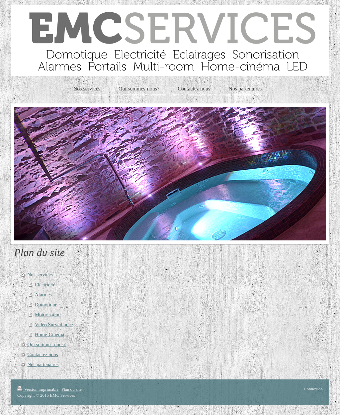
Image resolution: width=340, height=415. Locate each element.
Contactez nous (43, 354)
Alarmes (43, 294)
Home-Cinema (49, 334)
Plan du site (71, 389)
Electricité (45, 284)
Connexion (313, 388)
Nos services (40, 274)
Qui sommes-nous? (47, 344)
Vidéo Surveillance (54, 324)
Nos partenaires (43, 364)
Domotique (46, 304)
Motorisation (48, 314)
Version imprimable (38, 389)
